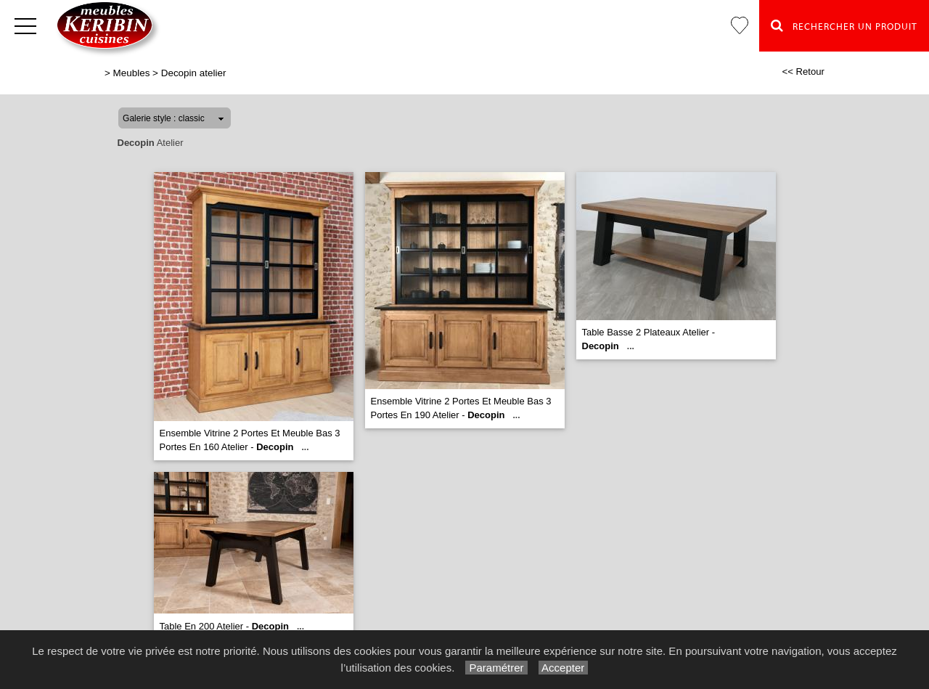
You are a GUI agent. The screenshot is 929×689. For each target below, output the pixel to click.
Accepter (563, 667)
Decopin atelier (193, 73)
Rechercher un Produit (844, 25)
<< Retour (803, 71)
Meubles (131, 73)
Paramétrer (496, 667)
